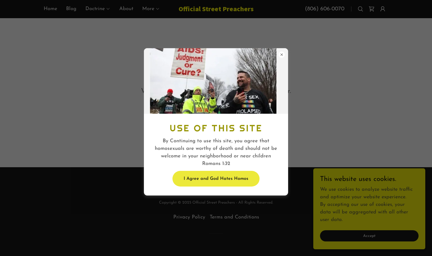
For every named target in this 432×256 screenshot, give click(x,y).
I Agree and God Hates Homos (216, 178)
